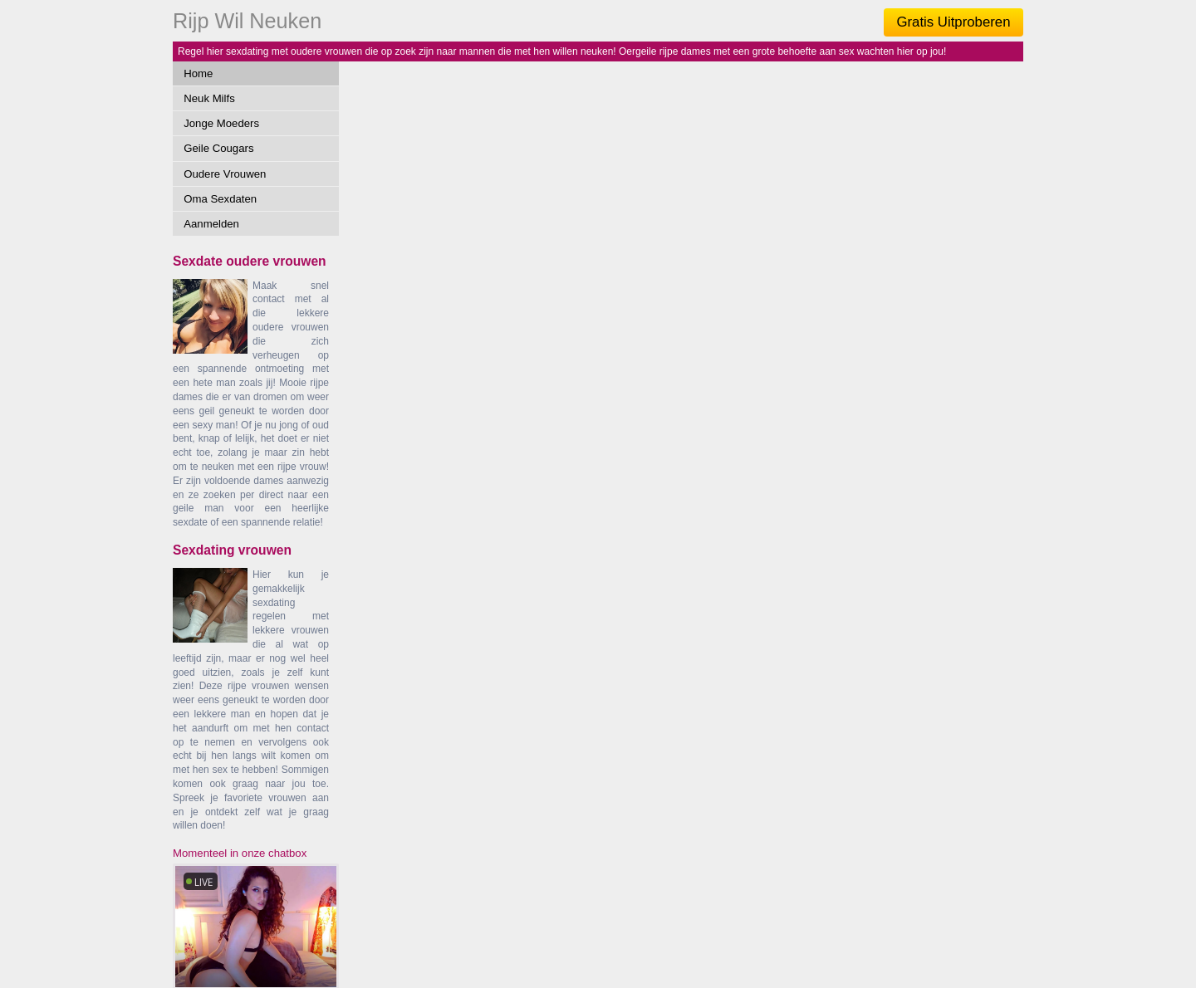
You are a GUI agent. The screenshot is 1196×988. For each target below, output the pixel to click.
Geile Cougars (218, 148)
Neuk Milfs (209, 98)
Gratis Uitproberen (953, 22)
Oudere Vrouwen (225, 174)
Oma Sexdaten (220, 199)
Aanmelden (211, 224)
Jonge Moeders (221, 123)
